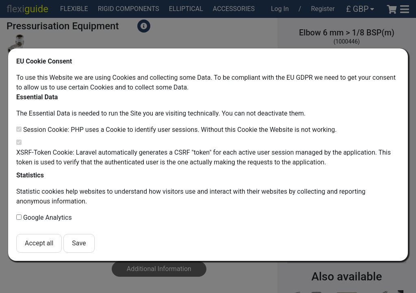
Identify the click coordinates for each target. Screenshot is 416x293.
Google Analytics (47, 217)
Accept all (39, 243)
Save (79, 243)
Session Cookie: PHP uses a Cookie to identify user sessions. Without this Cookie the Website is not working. (180, 129)
